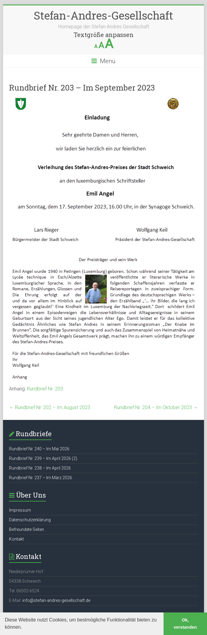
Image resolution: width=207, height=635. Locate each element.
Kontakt (16, 539)
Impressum (20, 510)
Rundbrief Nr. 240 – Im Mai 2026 (39, 448)
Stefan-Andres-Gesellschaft (103, 15)
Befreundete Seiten (26, 529)
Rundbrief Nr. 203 (45, 389)
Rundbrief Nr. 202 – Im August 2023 (49, 407)
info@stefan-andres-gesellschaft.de (56, 600)
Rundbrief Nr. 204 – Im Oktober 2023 (156, 407)
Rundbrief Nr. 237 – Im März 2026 (40, 477)
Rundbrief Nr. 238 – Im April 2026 (40, 468)
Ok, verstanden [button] (185, 624)
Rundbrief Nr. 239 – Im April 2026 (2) (43, 458)
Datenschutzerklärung (30, 519)
